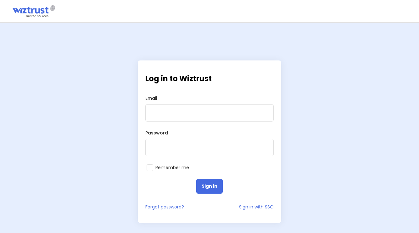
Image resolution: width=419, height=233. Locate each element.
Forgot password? (164, 207)
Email (151, 98)
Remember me (172, 167)
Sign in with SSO (256, 207)
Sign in (209, 186)
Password (156, 133)
